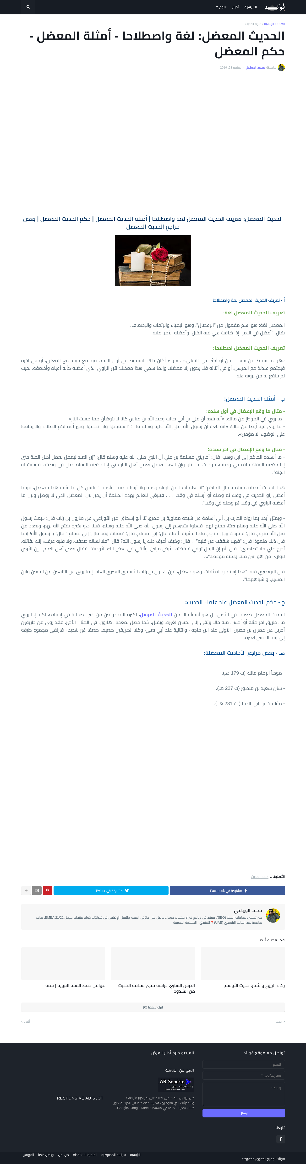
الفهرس (27, 1157)
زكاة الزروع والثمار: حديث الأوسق (258, 985)
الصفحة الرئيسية (274, 23)
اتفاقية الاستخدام (88, 1157)
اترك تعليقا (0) (153, 1006)
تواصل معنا (46, 1157)
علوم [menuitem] (223, 7)
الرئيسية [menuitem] (251, 7)
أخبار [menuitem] (235, 7)
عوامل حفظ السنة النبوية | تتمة (79, 985)
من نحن (65, 1157)
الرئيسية (142, 1157)
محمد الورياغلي (248, 910)
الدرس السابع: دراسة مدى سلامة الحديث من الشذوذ (159, 987)
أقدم (27, 1020)
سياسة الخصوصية (118, 1157)
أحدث (279, 1020)
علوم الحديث (253, 23)
